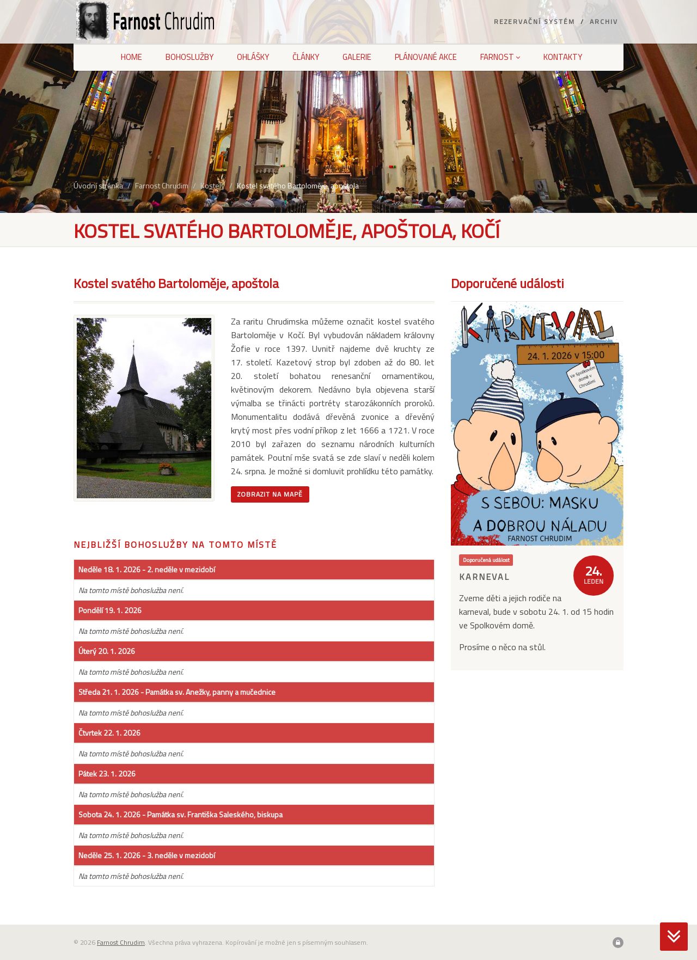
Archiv (604, 21)
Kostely (212, 185)
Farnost (500, 57)
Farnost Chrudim (161, 185)
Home (131, 57)
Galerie (357, 57)
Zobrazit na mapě (270, 494)
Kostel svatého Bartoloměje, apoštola (298, 185)
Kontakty (562, 57)
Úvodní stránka (98, 185)
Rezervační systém (534, 21)
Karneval (484, 576)
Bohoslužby (189, 57)
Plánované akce (426, 57)
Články (305, 57)
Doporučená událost (486, 559)
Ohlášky (253, 57)
